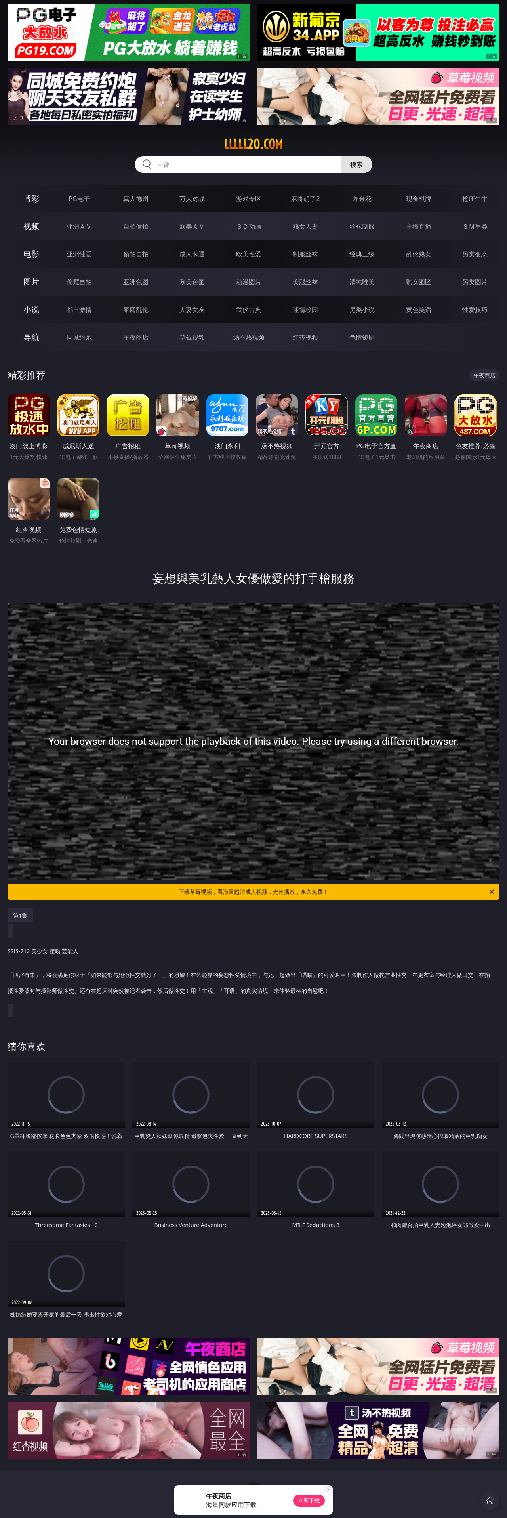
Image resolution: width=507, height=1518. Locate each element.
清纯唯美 (362, 281)
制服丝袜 (305, 254)
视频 (31, 226)
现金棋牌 (418, 198)
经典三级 (362, 254)
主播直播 (418, 226)
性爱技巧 (475, 309)
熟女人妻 (305, 226)
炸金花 (362, 198)
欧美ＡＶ (192, 226)
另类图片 (475, 281)
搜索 (356, 164)
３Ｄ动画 (248, 226)
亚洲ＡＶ (79, 226)
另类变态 (475, 254)
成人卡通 (192, 254)
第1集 (20, 915)
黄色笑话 (418, 309)
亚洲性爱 (79, 254)
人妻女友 (192, 309)
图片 (31, 281)
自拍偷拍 (136, 226)
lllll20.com (253, 144)
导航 (31, 337)
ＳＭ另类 (475, 226)
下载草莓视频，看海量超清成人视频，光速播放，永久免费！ (337, 892)
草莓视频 (192, 337)
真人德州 (136, 198)
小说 (31, 309)
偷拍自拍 (136, 254)
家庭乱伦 (136, 309)
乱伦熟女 (418, 254)
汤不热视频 (249, 337)
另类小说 (362, 309)
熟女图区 (418, 281)
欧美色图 (192, 281)
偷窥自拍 (79, 281)
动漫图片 (248, 281)
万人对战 (192, 198)
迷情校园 (305, 309)
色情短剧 (362, 337)
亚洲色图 (136, 281)
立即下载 (309, 1500)
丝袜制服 (362, 226)
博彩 (31, 198)
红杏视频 (305, 337)
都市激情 (79, 309)
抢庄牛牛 (475, 198)
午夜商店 (136, 337)
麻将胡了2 (305, 198)
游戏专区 (248, 198)
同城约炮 (79, 337)
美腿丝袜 (305, 281)
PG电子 (79, 198)
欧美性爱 (248, 254)
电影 (31, 254)
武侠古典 (248, 309)
